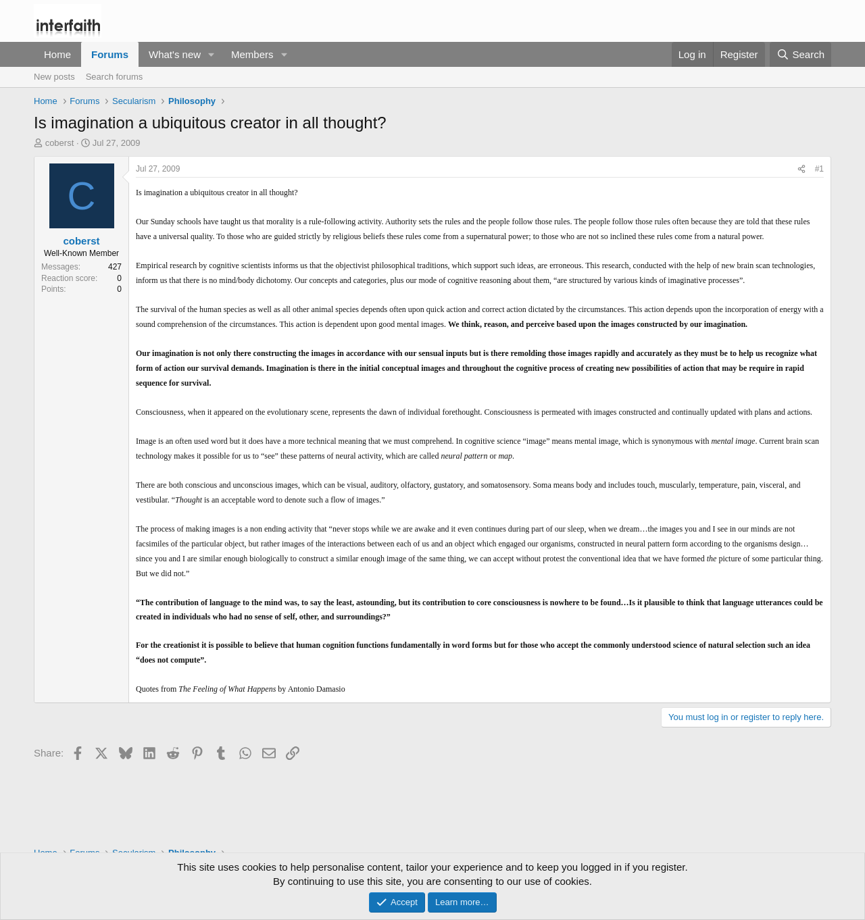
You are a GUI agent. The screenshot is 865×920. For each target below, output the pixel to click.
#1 (819, 169)
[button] (211, 54)
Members (252, 54)
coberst (59, 143)
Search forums (114, 77)
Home (57, 54)
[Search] (800, 54)
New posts (54, 77)
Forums (109, 54)
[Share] (801, 169)
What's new (175, 54)
